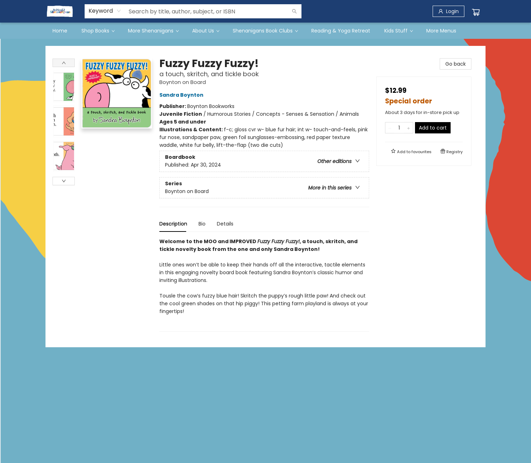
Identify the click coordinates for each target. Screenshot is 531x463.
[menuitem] (59, 31)
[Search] (294, 11)
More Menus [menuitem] (441, 30)
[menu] (265, 31)
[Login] (448, 11)
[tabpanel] (264, 284)
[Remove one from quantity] (389, 128)
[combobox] (105, 11)
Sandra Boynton (182, 94)
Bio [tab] (202, 223)
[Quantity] (399, 127)
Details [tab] (225, 223)
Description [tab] (173, 223)
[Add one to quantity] (408, 128)
